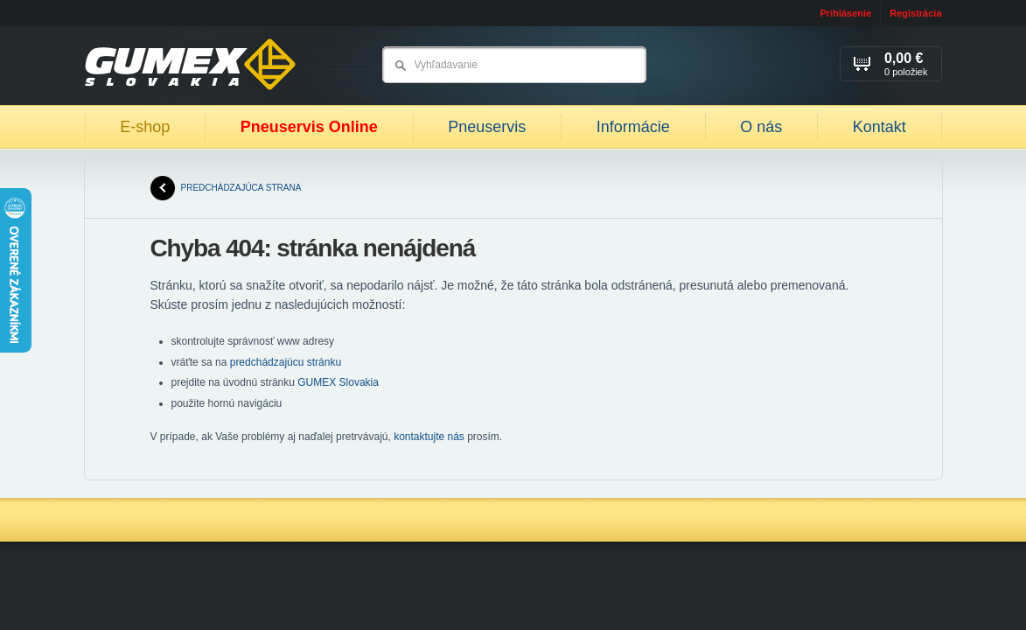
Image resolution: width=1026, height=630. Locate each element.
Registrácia (915, 13)
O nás (761, 127)
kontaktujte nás (429, 436)
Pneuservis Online (309, 127)
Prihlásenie (845, 13)
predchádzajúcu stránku (285, 362)
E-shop (145, 127)
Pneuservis (487, 127)
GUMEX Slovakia (338, 382)
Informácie (633, 127)
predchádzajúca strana (226, 188)
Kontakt (879, 127)
